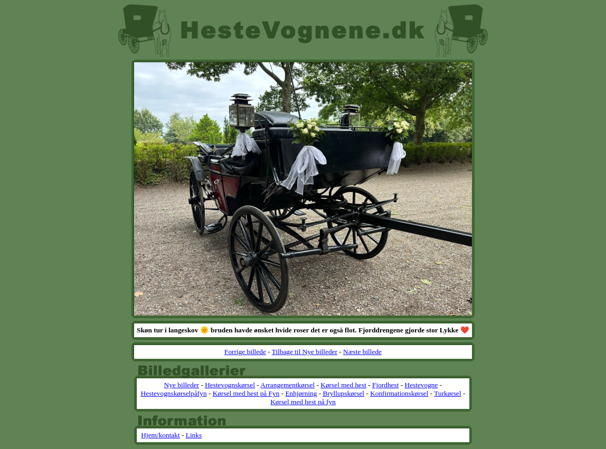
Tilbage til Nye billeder (304, 352)
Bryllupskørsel (344, 393)
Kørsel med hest (343, 385)
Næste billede (362, 352)
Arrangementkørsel (287, 385)
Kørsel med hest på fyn (303, 402)
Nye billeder (181, 385)
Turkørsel (447, 393)
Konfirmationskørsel (399, 393)
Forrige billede (245, 352)
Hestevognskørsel (230, 385)
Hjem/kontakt (160, 435)
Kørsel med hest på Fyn (246, 393)
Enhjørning (301, 393)
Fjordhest (385, 385)
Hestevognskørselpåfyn (174, 393)
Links (194, 435)
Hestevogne (421, 385)
